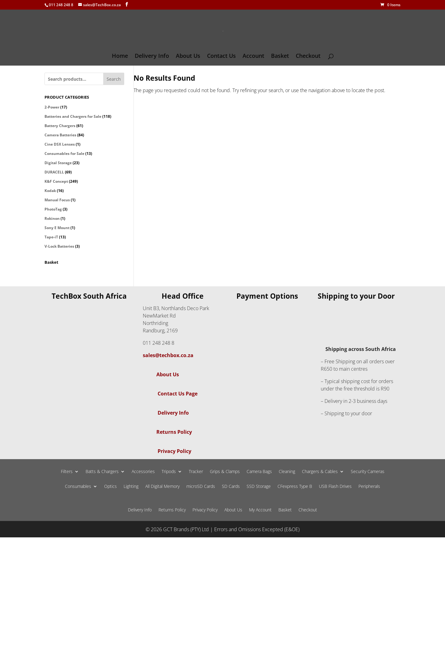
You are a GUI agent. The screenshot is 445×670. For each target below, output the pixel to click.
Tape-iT (51, 237)
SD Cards (231, 486)
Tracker (196, 471)
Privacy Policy (174, 451)
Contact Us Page (177, 393)
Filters (67, 471)
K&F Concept (56, 181)
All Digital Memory (162, 486)
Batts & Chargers (102, 471)
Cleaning (287, 471)
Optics (110, 486)
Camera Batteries (60, 135)
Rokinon (52, 218)
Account (253, 56)
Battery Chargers (59, 125)
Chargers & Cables (320, 471)
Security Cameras (367, 471)
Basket (280, 56)
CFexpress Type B (295, 486)
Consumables (78, 486)
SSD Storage (259, 486)
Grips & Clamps (225, 471)
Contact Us (221, 56)
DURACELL (54, 172)
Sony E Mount (57, 227)
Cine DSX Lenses (59, 144)
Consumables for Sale (64, 153)
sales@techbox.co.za (168, 355)
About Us (188, 56)
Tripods (169, 471)
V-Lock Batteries (59, 246)
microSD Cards (200, 486)
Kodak (50, 190)
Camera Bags (259, 471)
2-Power (51, 107)
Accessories (143, 471)
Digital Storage (58, 162)
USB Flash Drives (335, 486)
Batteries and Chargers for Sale (72, 116)
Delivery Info (152, 56)
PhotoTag (53, 209)
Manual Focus (57, 200)
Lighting (131, 486)
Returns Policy (174, 432)
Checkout (308, 56)
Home (120, 56)
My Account (260, 510)
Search (114, 79)
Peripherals (369, 486)
